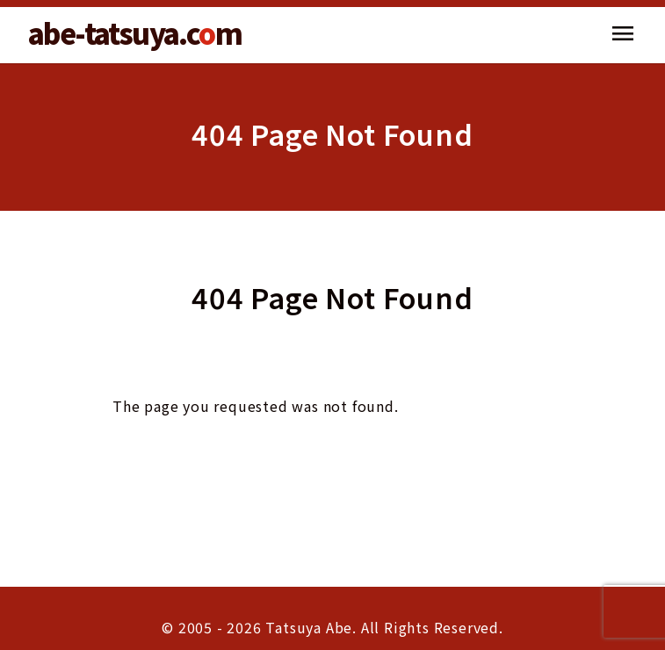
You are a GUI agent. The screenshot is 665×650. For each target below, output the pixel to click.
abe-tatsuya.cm (135, 32)
